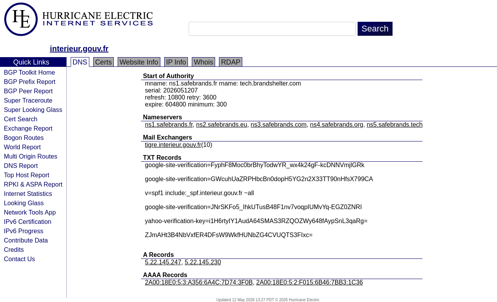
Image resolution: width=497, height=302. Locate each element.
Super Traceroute (28, 100)
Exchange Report (28, 128)
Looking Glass (24, 202)
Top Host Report (26, 174)
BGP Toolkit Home (29, 72)
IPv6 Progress (23, 230)
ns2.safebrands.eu (221, 124)
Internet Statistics (28, 193)
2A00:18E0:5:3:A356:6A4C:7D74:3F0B (199, 282)
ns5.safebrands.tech (394, 124)
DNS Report (21, 165)
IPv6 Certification (27, 221)
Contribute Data (26, 240)
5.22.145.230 (203, 262)
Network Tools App (30, 212)
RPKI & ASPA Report (33, 184)
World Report (22, 146)
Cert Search (20, 118)
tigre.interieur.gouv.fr (173, 144)
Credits (14, 249)
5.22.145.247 (163, 262)
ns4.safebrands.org (336, 124)
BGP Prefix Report (30, 81)
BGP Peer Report (28, 90)
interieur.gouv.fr (79, 48)
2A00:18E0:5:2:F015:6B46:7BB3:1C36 (309, 282)
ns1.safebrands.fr (169, 124)
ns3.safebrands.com (279, 124)
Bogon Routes (24, 137)
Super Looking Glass (33, 109)
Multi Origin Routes (30, 156)
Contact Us (19, 258)
